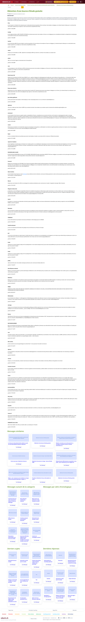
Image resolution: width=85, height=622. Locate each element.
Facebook (15, 13)
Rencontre (60, 560)
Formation (24, 614)
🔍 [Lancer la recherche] (22, 7)
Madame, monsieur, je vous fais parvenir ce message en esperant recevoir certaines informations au (64, 444)
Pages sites (10, 610)
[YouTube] (70, 618)
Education (4, 614)
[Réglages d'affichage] (81, 2)
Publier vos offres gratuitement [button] (61, 1)
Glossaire (74, 610)
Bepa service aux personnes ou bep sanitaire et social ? (36, 500)
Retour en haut (33, 618)
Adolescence (38, 614)
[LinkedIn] (66, 618)
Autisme (48, 578)
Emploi (16, 1)
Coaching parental (47, 614)
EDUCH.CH (7, 2)
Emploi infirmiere (72, 578)
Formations (24, 1)
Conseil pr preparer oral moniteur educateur (24, 519)
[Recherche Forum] (14, 7)
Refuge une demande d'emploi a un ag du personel (12, 581)
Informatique (70, 614)
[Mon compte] (78, 2)
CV (38, 1)
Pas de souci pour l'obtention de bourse (19, 461)
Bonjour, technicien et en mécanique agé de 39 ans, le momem (60, 596)
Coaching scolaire (56, 614)
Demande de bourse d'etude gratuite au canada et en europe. (72, 562)
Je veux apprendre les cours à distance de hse (24, 581)
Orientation (17, 614)
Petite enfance (31, 614)
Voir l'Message (18, 447)
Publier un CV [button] (73, 1)
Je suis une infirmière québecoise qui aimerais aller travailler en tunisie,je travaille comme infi (24, 539)
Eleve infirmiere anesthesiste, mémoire (23, 500)
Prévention (10, 614)
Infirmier (25, 174)
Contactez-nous (53, 617)
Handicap (64, 614)
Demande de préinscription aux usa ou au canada (12, 537)
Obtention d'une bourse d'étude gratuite (42, 443)
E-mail (23, 13)
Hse (36, 579)
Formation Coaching (33, 610)
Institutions (32, 1)
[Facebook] (60, 618)
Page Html (55, 610)
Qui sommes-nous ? (46, 617)
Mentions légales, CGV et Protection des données (51, 619)
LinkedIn (19, 13)
